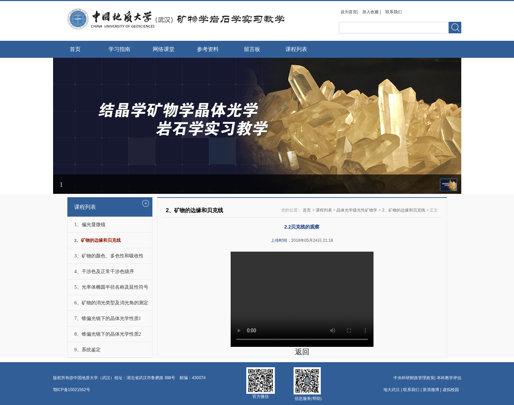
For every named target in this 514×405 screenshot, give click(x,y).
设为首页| (350, 12)
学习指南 (119, 49)
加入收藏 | (372, 12)
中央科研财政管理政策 (414, 377)
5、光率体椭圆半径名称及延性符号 (111, 287)
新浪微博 (431, 389)
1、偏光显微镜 (89, 224)
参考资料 (208, 49)
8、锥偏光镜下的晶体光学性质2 (107, 334)
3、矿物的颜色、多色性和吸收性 (109, 255)
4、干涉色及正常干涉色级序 (104, 271)
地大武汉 (391, 389)
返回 (302, 352)
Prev (60, 96)
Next (453, 96)
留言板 (252, 49)
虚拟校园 (451, 389)
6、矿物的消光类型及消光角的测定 (111, 302)
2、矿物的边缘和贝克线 (403, 210)
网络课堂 (164, 49)
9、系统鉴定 (87, 349)
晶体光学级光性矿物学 (356, 210)
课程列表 (296, 49)
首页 (75, 49)
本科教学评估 (449, 377)
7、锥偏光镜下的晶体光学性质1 (107, 318)
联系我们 (393, 12)
